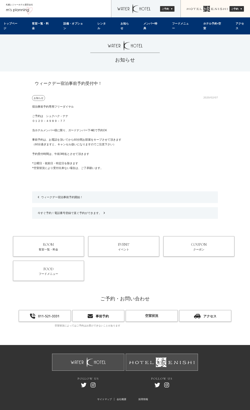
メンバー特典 (150, 26)
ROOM (39, 249)
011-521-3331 (45, 296)
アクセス (240, 26)
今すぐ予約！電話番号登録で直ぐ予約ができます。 (70, 213)
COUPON (153, 249)
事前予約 (98, 296)
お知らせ (124, 26)
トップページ (10, 26)
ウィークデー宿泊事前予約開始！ (62, 197)
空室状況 (152, 296)
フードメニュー (180, 26)
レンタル (101, 26)
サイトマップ (104, 380)
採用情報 (143, 380)
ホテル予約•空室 (212, 26)
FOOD (210, 249)
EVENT (96, 249)
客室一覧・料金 (40, 26)
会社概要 (121, 380)
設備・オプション (73, 26)
